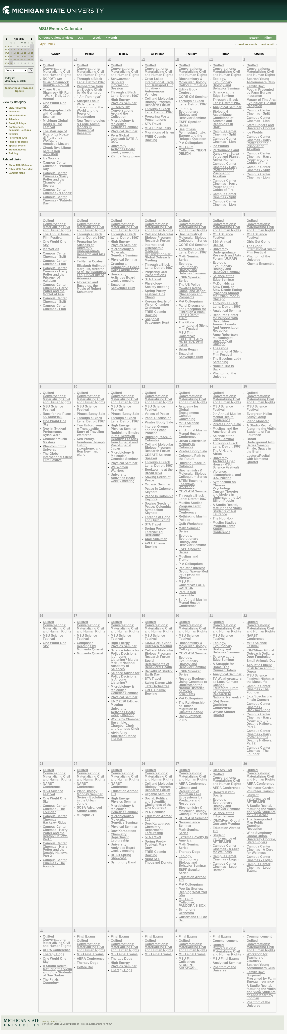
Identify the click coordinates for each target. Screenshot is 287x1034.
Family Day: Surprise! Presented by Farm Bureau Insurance (261, 976)
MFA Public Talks (158, 128)
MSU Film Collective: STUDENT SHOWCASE (188, 963)
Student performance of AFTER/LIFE (224, 838)
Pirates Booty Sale (91, 413)
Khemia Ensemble (260, 263)
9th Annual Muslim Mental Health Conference (193, 433)
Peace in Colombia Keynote (159, 490)
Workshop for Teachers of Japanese (257, 957)
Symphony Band (123, 862)
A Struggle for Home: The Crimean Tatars (224, 667)
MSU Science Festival (223, 235)
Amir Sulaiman (156, 539)
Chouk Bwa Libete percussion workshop (57, 151)
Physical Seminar (124, 131)
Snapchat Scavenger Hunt (123, 286)
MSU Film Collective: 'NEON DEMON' (192, 150)
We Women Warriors (119, 468)
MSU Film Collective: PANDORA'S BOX (192, 902)
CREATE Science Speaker (158, 456)
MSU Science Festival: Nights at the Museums (260, 678)
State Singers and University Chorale (261, 126)
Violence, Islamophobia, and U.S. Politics (227, 475)
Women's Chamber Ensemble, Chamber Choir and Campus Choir (125, 724)
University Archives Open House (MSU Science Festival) (226, 462)
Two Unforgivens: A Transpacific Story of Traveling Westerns (90, 430)
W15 (7, 53)
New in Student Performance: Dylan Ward (54, 432)
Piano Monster (258, 421)
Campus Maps (17, 173)
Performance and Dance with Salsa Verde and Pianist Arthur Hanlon (226, 154)
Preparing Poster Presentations (158, 118)
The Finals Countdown (52, 981)
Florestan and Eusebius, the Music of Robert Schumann (89, 287)
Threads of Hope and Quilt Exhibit (157, 518)
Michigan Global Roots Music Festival (55, 124)
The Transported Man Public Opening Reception (259, 824)
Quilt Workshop (191, 523)
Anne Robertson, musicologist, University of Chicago (226, 339)
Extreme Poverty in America (193, 838)
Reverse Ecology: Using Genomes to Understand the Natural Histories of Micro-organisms (193, 686)
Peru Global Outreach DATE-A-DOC (125, 138)
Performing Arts (18, 137)
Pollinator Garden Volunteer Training (261, 789)
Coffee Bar (85, 967)
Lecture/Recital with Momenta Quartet (258, 459)
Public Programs (18, 141)
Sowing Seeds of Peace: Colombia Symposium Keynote (158, 508)
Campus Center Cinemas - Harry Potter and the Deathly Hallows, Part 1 (259, 720)
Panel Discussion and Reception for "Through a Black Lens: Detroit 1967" (192, 312)
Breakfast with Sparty (224, 793)
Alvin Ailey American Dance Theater (123, 736)
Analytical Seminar (227, 107)
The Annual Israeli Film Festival (57, 235)
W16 (7, 56)
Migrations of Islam (159, 132)
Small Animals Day (261, 660)
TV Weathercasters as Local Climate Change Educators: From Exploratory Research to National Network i (227, 688)
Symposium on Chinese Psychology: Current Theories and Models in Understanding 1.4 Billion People (227, 491)
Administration (17, 115)
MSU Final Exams (90, 954)
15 (32, 53)
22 (32, 56)
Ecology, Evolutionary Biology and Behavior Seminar (192, 113)
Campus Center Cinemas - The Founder (258, 689)
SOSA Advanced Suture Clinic (89, 809)
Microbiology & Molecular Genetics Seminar (124, 124)
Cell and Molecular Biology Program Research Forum (159, 102)
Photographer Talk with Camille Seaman (57, 113)
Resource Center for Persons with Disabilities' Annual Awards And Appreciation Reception (226, 322)
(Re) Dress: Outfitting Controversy (222, 704)
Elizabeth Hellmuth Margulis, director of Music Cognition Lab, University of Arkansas (91, 272)
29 (22, 46)
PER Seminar (155, 812)
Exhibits (13, 134)
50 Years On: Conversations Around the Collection (122, 111)
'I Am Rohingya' (89, 96)
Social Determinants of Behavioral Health (158, 664)
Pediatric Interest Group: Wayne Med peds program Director (193, 572)
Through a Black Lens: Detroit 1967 (91, 80)
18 (18, 56)
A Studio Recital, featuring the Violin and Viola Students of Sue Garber (261, 810)
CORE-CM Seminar (193, 96)
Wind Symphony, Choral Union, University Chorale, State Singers (261, 837)
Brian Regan (188, 349)
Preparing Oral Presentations (156, 273)
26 (11, 46)
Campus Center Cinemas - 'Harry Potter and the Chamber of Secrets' (55, 179)
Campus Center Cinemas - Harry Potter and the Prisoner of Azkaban (225, 170)
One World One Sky (54, 104)
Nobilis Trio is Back (223, 367)
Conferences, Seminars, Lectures (20, 129)
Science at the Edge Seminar (223, 93)
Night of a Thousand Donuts (158, 860)
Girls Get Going (258, 241)
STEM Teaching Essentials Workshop (190, 484)
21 (29, 56)
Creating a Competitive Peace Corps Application (125, 267)
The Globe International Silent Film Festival (193, 325)
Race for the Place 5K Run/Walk (57, 415)
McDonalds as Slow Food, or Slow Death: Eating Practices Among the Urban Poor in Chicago (227, 291)
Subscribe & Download (19, 87)
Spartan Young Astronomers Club (261, 80)
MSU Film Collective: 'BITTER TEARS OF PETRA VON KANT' (191, 339)
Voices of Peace (157, 413)
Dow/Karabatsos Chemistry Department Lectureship (123, 835)
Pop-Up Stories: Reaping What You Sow (193, 892)
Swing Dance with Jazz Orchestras (158, 684)
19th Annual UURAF (222, 243)
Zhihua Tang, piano (125, 156)
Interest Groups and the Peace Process (157, 430)
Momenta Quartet (90, 653)
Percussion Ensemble (187, 593)
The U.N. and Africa (222, 452)
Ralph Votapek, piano (190, 717)
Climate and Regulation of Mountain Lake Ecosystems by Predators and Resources (190, 795)
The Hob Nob (223, 518)
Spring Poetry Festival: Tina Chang (155, 294)
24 (15, 60)
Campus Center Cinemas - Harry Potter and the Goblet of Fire (225, 185)
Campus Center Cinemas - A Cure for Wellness (226, 849)
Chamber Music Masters (55, 440)
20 (25, 56)
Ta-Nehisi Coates (90, 261)
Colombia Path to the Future (192, 457)
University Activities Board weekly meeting (123, 149)
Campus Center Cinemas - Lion (224, 140)
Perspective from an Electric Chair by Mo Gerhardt (90, 89)
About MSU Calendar (20, 165)
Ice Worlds (51, 158)
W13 (7, 46)
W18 (7, 63)
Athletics (14, 119)
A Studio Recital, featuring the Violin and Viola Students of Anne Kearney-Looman (261, 992)
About (45, 1021)
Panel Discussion (158, 418)
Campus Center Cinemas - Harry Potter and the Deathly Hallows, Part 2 (259, 737)
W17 (7, 60)
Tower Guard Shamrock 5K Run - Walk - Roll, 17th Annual (57, 94)
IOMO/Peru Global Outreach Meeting (158, 644)
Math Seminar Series (189, 257)
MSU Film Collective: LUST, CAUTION (192, 585)
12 (22, 53)
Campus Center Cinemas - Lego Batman (225, 867)
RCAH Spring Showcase (121, 856)
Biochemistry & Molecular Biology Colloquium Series (193, 82)
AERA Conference (192, 783)
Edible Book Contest (188, 90)
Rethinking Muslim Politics (193, 518)
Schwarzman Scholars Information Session (121, 83)
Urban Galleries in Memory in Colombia (192, 444)
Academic (14, 111)
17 (15, 56)
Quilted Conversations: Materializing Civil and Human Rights (57, 70)
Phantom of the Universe (224, 374)
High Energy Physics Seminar (124, 101)
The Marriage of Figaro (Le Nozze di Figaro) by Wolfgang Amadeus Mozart (56, 137)
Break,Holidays (17, 123)
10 (15, 53)
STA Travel (153, 124)
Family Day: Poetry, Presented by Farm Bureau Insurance (260, 90)
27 (15, 46)
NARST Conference (255, 637)
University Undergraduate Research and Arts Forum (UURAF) (227, 253)
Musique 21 (85, 815)
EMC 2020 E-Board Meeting (125, 702)
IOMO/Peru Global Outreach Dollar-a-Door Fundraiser (261, 653)
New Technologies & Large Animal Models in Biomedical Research (91, 127)
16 (11, 56)
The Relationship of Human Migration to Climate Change (192, 707)
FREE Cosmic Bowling (155, 138)
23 (11, 60)
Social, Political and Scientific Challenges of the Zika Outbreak (158, 803)
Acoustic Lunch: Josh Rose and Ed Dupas (260, 668)
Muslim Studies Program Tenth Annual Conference (190, 507)
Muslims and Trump (188, 558)
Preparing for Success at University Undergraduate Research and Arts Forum (91, 249)
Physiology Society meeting (157, 285)
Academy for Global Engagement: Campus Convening (189, 413)
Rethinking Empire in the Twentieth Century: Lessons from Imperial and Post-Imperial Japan (125, 440)
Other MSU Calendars (21, 169)
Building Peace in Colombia (158, 438)
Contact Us (55, 1021)
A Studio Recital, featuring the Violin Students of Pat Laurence (227, 509)
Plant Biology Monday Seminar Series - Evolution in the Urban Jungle (90, 797)
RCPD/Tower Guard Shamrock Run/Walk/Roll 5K (56, 82)
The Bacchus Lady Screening (227, 360)
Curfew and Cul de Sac (193, 918)
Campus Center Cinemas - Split (224, 132)
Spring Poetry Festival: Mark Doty (155, 844)
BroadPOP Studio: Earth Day (159, 672)
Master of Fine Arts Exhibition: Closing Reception (261, 103)
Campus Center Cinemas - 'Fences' (57, 191)
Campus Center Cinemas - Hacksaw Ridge (258, 707)
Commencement (225, 940)
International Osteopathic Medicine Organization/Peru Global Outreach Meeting (158, 252)
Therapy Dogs (189, 851)
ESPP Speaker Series (190, 123)
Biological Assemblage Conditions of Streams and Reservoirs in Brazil (223, 119)
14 (29, 53)
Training (13, 153)
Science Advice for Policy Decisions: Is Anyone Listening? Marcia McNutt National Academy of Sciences (125, 659)
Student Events (17, 149)
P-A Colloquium (191, 142)
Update (19, 90)
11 (18, 53)
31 (29, 46)
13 (25, 53)
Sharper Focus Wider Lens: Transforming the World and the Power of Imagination (90, 108)
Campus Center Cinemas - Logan (226, 857)
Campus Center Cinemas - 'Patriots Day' (57, 166)
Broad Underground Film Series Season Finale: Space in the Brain (260, 445)
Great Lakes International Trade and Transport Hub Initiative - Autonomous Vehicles (159, 86)
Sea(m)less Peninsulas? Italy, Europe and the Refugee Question (192, 133)
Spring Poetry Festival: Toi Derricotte (155, 532)
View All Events (17, 107)
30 (25, 46)
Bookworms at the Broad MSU (159, 471)
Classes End (222, 770)
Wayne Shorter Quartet (224, 713)
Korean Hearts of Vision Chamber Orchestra (158, 304)
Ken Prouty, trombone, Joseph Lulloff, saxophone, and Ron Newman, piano (91, 446)
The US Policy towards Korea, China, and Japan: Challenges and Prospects (192, 291)
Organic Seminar (157, 484)
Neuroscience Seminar (189, 823)
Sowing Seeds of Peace (157, 478)
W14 (7, 49)
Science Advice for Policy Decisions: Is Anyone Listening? (125, 677)
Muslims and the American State (225, 430)
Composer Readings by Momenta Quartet (90, 646)
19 (22, 56)
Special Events (17, 145)
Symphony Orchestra (187, 911)
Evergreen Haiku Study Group (259, 415)
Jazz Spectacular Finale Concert (259, 697)
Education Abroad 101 (125, 792)
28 (18, 46)
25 (18, 60)
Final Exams (86, 936)
